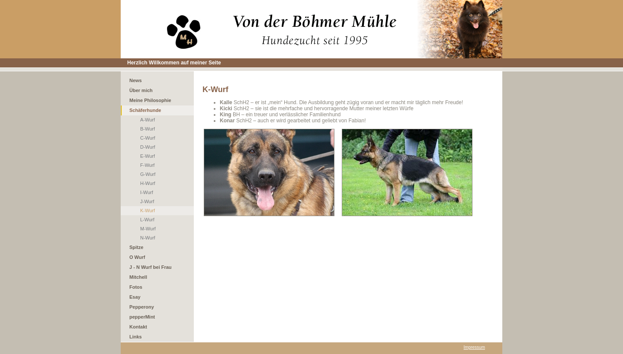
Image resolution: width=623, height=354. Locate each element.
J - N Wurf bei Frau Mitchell (150, 272)
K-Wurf (147, 210)
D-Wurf (147, 147)
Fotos (135, 287)
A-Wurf (147, 119)
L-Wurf (147, 219)
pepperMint (142, 316)
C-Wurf (147, 137)
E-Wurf (147, 156)
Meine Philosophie (150, 100)
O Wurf (137, 257)
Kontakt (138, 326)
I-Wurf (146, 192)
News (135, 80)
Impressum (474, 347)
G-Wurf (147, 174)
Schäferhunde (145, 110)
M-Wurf (148, 228)
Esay (135, 297)
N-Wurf (147, 237)
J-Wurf (147, 201)
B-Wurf (147, 128)
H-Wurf (147, 183)
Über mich (141, 90)
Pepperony (141, 306)
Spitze (136, 247)
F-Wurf (147, 165)
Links (135, 336)
